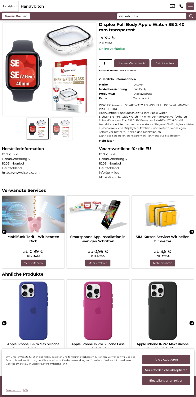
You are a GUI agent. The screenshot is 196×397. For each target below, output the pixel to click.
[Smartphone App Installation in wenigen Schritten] (98, 214)
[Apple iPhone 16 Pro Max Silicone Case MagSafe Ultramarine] (33, 311)
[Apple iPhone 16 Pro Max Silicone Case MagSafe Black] (162, 311)
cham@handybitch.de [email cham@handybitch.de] (173, 6)
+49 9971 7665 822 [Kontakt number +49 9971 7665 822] (181, 6)
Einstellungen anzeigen (166, 380)
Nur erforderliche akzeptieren (166, 370)
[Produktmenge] (105, 63)
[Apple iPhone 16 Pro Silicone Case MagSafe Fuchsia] (98, 311)
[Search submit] (191, 16)
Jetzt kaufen (165, 63)
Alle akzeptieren (166, 359)
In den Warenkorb (132, 63)
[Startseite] (10, 6)
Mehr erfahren (33, 263)
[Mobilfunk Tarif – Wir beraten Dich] (33, 214)
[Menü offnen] (190, 6)
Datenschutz (13, 390)
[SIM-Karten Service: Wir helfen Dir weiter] (162, 214)
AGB (25, 390)
